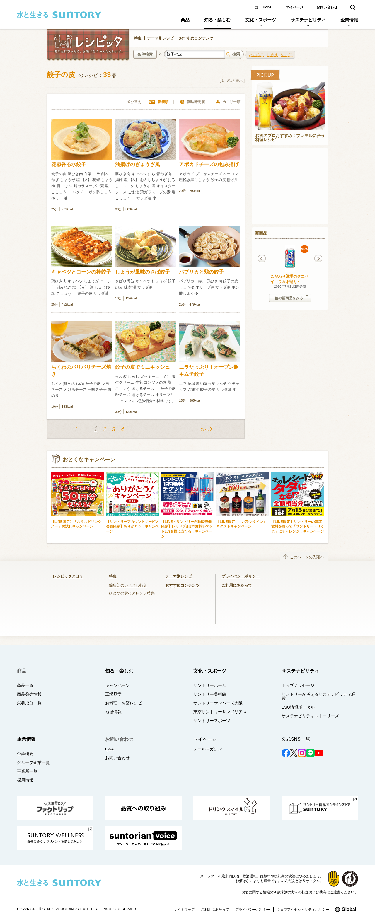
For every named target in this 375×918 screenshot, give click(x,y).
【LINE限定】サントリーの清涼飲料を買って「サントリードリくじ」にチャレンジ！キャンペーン (297, 526)
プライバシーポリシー (240, 576)
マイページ (294, 7)
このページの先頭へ (307, 557)
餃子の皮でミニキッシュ (142, 367)
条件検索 (145, 54)
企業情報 (349, 19)
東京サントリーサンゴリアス (220, 711)
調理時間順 (196, 102)
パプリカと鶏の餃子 (201, 272)
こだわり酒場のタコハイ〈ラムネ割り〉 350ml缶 (289, 281)
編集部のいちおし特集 (128, 585)
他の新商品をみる (291, 297)
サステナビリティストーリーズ (310, 716)
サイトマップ (184, 909)
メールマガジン (207, 749)
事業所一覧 (27, 771)
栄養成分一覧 (29, 703)
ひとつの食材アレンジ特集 (132, 593)
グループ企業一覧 (33, 762)
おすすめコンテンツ (196, 38)
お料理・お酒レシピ (123, 703)
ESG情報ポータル (298, 707)
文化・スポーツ (260, 19)
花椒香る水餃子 (68, 164)
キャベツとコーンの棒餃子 (81, 272)
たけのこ (256, 54)
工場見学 (113, 694)
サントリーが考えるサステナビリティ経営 (318, 696)
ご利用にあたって (236, 585)
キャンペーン (117, 685)
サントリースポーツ (211, 720)
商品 (185, 19)
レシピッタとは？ (68, 576)
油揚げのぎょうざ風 (137, 164)
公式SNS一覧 (296, 739)
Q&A (109, 749)
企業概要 (25, 753)
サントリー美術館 (209, 694)
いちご (286, 54)
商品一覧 (25, 685)
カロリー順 (231, 102)
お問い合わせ (327, 7)
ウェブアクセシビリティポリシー (303, 909)
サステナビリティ (308, 19)
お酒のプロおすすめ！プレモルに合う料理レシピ (290, 138)
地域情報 (113, 711)
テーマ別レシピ (160, 38)
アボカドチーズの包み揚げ (209, 164)
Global (267, 7)
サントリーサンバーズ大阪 (218, 703)
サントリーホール (209, 685)
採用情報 (25, 780)
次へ (205, 429)
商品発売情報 (29, 694)
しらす (272, 54)
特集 (138, 38)
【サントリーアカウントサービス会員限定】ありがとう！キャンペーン (132, 526)
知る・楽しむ (217, 19)
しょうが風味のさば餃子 (142, 272)
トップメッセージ (298, 685)
